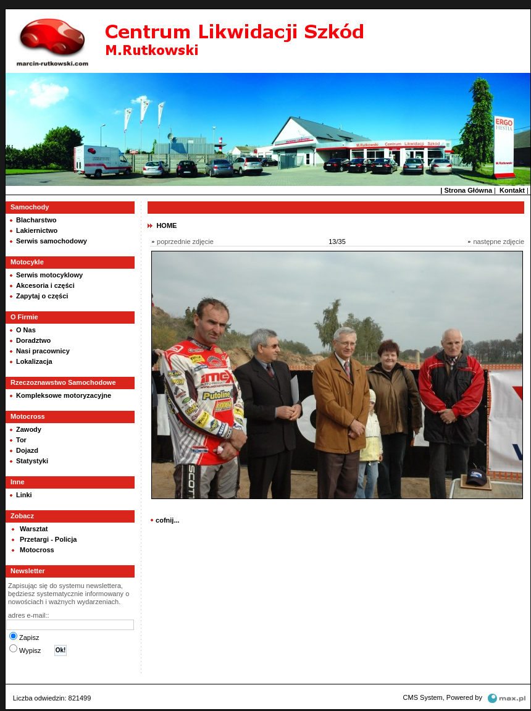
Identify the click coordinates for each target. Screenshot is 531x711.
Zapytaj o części (42, 296)
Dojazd (27, 450)
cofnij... (168, 520)
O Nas (26, 330)
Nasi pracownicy (43, 351)
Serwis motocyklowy (49, 275)
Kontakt (512, 190)
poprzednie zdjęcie (185, 241)
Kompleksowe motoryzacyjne (63, 395)
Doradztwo (33, 340)
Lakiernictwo (36, 230)
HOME (166, 225)
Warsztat (34, 528)
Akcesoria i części (45, 285)
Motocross (37, 549)
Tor (21, 440)
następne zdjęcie (498, 241)
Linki (24, 495)
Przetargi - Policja (48, 539)
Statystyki (32, 461)
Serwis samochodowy (51, 241)
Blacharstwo (36, 220)
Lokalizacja (34, 361)
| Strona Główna (466, 190)
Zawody (28, 429)
